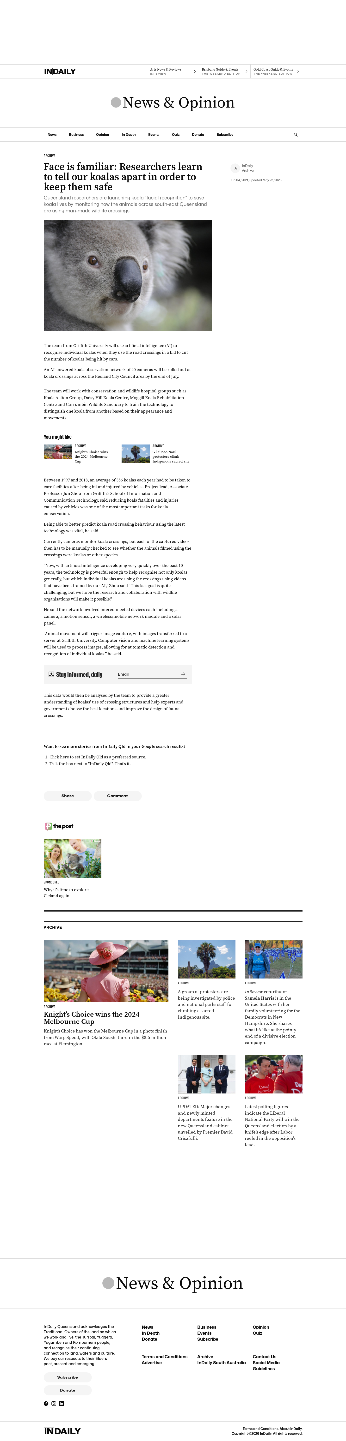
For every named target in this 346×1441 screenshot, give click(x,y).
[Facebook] (46, 1403)
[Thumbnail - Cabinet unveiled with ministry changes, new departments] (206, 1098)
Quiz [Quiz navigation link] (175, 134)
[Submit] (182, 674)
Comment (117, 796)
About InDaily (291, 1429)
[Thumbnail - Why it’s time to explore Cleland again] (72, 869)
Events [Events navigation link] (153, 134)
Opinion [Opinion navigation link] (102, 134)
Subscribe (67, 1377)
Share (68, 796)
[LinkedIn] (61, 1403)
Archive (205, 1356)
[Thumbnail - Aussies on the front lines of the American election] (274, 993)
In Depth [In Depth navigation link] (129, 134)
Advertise (152, 1362)
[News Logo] (173, 102)
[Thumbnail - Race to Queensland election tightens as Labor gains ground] (274, 1101)
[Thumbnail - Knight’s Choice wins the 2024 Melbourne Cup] (79, 454)
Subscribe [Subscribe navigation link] (225, 134)
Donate (67, 1390)
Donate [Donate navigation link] (198, 134)
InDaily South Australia (221, 1362)
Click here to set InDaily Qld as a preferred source (97, 757)
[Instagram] (53, 1403)
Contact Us (265, 1356)
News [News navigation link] (52, 134)
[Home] (69, 71)
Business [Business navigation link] (76, 134)
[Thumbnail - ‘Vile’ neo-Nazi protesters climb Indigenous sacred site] (157, 454)
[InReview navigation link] (173, 71)
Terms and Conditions (165, 1356)
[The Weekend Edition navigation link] (225, 71)
